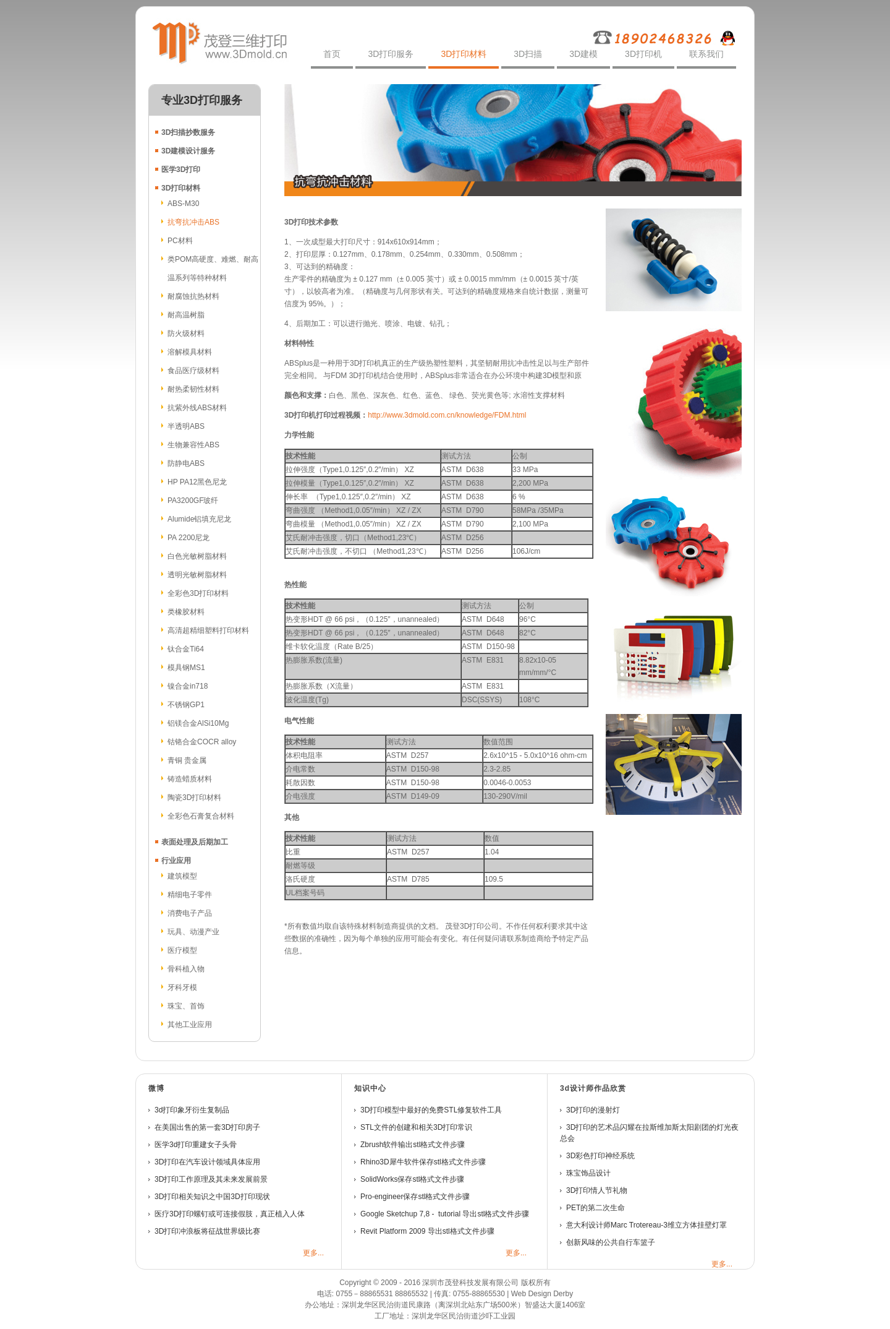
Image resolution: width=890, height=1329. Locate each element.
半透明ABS (186, 426)
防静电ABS (186, 463)
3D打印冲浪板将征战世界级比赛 (207, 1231)
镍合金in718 (187, 686)
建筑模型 (182, 876)
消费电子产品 (189, 913)
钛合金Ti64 (185, 649)
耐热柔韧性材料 (193, 389)
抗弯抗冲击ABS (193, 222)
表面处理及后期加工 (194, 842)
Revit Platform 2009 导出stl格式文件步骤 (427, 1231)
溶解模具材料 (189, 352)
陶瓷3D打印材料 (194, 797)
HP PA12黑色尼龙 (197, 482)
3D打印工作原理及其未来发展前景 (211, 1179)
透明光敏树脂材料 (197, 574)
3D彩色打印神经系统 (601, 1155)
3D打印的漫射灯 (593, 1110)
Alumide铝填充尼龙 (199, 519)
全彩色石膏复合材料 (200, 816)
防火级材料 (186, 333)
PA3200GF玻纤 (192, 500)
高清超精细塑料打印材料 (208, 630)
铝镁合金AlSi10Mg (198, 723)
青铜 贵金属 (186, 760)
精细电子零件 (189, 894)
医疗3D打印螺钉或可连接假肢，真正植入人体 (230, 1214)
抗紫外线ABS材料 (197, 407)
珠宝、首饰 (186, 1006)
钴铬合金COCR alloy (201, 742)
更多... (313, 1253)
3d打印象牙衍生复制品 (192, 1110)
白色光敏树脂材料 (197, 556)
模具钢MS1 (186, 667)
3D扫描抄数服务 (188, 132)
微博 (156, 1088)
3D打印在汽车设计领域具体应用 (207, 1162)
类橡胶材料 (186, 612)
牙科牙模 (182, 987)
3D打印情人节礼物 (596, 1190)
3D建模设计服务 (188, 151)
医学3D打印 (180, 169)
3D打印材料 (180, 188)
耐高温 (178, 315)
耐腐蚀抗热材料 (193, 296)
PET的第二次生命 (595, 1207)
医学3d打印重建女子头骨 (196, 1144)
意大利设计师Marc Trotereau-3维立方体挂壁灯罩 (646, 1225)
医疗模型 (182, 950)
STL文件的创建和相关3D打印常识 (416, 1127)
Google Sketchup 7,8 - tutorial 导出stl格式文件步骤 (444, 1214)
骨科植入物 (186, 969)
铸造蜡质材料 (189, 779)
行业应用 (176, 860)
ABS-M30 (183, 203)
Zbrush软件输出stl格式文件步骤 (412, 1144)
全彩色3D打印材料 (198, 593)
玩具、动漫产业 (193, 931)
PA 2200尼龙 (188, 537)
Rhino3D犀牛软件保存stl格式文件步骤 (423, 1162)
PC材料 (180, 240)
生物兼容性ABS (193, 445)
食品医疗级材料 (193, 370)
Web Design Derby (542, 1293)
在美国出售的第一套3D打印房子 (207, 1127)
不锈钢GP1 (186, 704)
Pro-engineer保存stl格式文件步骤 (415, 1196)
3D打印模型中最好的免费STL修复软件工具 (431, 1110)
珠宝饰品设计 (588, 1173)
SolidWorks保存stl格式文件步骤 (412, 1179)
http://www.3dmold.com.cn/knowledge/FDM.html (447, 415)
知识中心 (370, 1088)
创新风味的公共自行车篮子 (610, 1242)
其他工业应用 (189, 1024)
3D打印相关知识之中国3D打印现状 (212, 1196)
